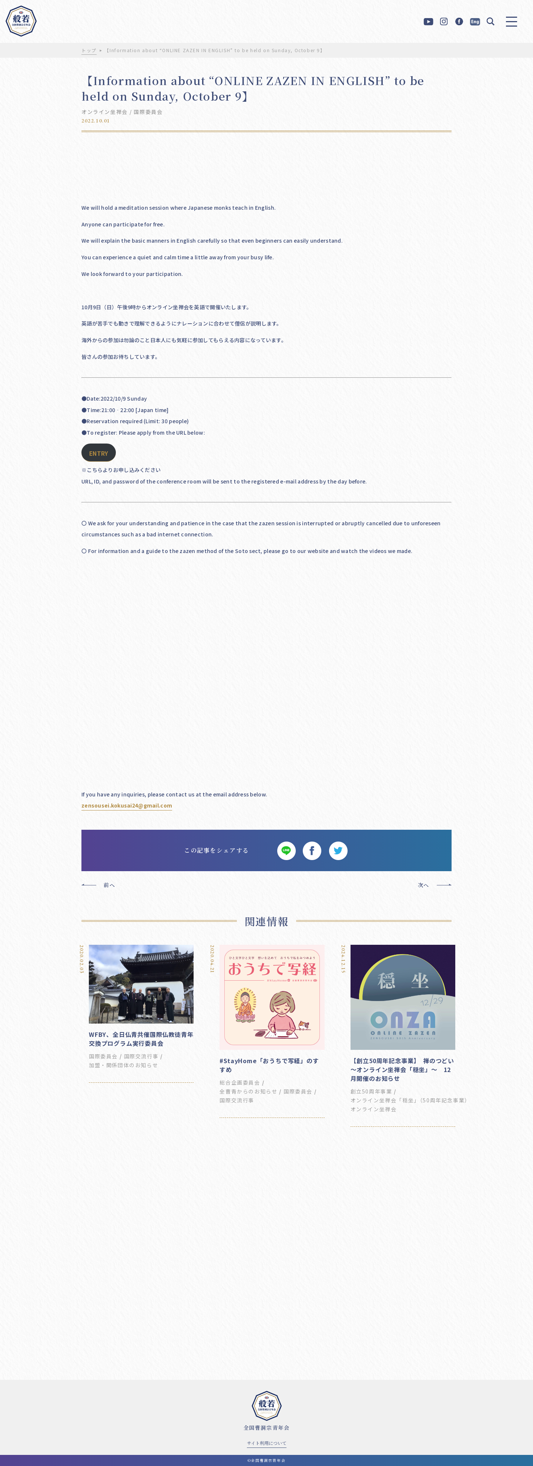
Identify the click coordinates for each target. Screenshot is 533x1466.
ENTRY (98, 453)
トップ (89, 50)
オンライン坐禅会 (104, 111)
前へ (109, 885)
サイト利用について (266, 1443)
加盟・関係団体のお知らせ (123, 1065)
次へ (423, 885)
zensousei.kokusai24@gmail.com (126, 805)
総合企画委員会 (239, 1082)
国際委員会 (148, 111)
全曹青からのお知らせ (248, 1091)
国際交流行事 (141, 1056)
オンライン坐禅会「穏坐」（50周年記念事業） (410, 1100)
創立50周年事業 (371, 1091)
